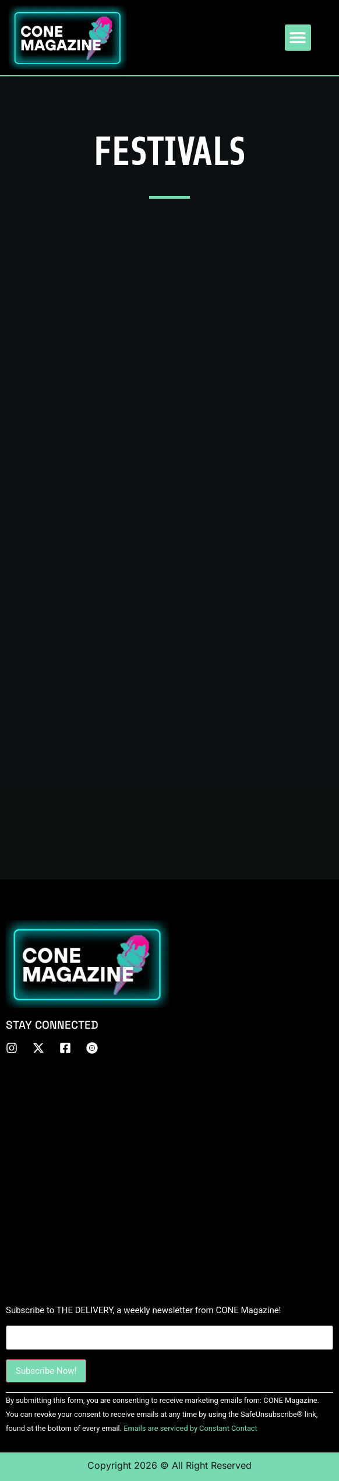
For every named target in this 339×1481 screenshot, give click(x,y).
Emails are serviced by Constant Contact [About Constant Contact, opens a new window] (190, 1428)
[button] (298, 37)
